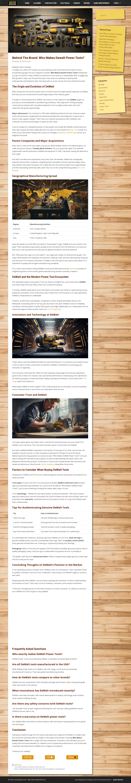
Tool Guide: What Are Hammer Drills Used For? (29, 767)
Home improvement (102, 3)
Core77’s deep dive (54, 309)
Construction (50, 3)
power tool (73, 130)
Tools (118, 3)
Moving (87, 3)
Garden (77, 3)
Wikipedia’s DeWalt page (67, 132)
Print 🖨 (27, 757)
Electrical (65, 3)
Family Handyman (48, 464)
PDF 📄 (50, 757)
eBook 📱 (72, 757)
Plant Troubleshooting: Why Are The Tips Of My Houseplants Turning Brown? (39, 769)
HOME (27, 3)
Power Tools (104, 106)
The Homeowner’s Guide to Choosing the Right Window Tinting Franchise (108, 53)
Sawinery (73, 268)
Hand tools (17, 765)
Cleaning (37, 3)
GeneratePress (40, 780)
